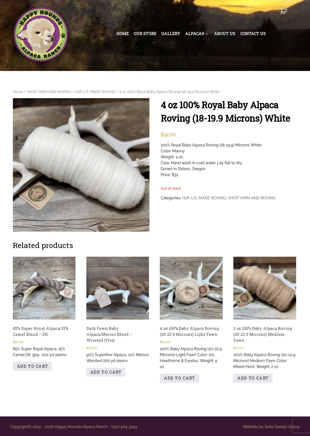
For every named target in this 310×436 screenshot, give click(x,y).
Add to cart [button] (32, 366)
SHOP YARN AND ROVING (49, 92)
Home (18, 92)
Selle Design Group (282, 426)
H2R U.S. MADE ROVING (95, 92)
